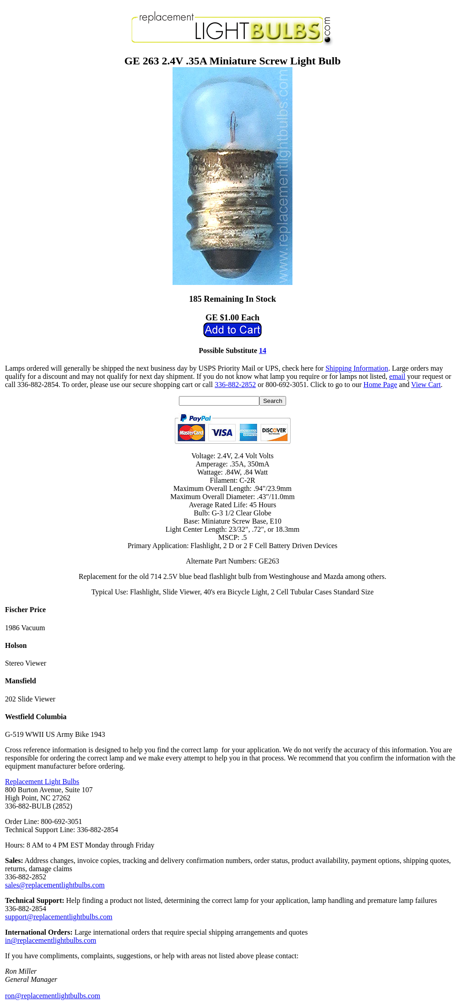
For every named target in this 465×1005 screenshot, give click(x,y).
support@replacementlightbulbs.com (58, 917)
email (397, 376)
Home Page (380, 384)
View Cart (425, 384)
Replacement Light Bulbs (42, 781)
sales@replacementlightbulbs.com (55, 885)
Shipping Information (357, 368)
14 (262, 350)
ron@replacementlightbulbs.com (52, 996)
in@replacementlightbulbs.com (50, 940)
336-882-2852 (235, 384)
